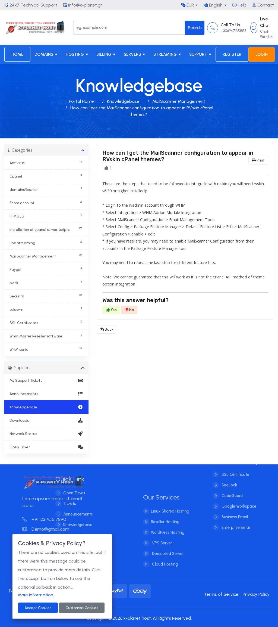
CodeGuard (231, 490)
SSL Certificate (234, 468)
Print (258, 160)
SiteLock (228, 479)
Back (106, 329)
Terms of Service (221, 594)
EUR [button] (187, 5)
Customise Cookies (81, 608)
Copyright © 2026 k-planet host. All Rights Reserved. (139, 618)
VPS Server (161, 549)
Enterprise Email (235, 521)
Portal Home (81, 101)
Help (239, 5)
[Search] (129, 28)
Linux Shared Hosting (170, 517)
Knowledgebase (123, 101)
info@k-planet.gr (82, 5)
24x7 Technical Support (30, 5)
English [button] (213, 5)
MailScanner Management (178, 101)
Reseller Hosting (165, 527)
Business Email (234, 511)
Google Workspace (238, 500)
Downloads (46, 420)
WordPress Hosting (167, 538)
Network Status (46, 433)
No (129, 310)
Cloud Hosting (164, 570)
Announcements (46, 393)
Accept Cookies (37, 608)
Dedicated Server (167, 559)
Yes (111, 310)
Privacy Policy (256, 594)
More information (35, 594)
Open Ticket (46, 447)
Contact (263, 5)
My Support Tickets (46, 380)
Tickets (63, 503)
